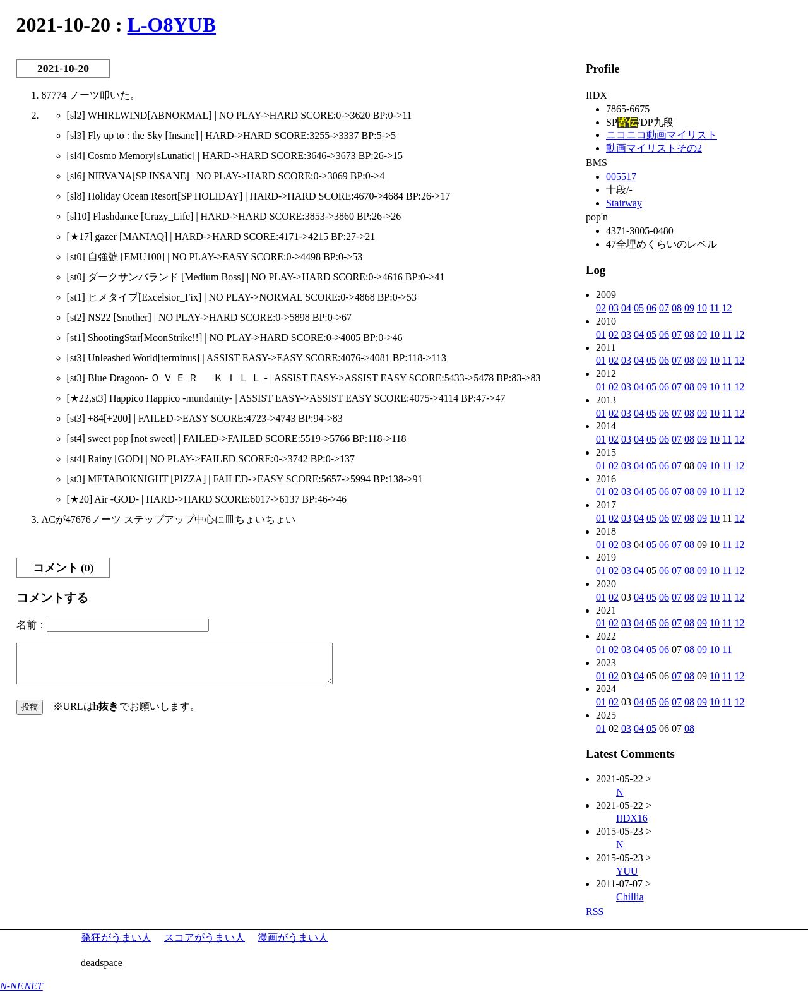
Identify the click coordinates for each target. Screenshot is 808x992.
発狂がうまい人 (116, 937)
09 (689, 307)
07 (664, 307)
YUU (627, 871)
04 (626, 307)
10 (702, 307)
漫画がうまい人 (293, 937)
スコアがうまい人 (204, 937)
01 (601, 334)
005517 (621, 176)
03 (614, 307)
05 (639, 307)
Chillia (630, 897)
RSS (594, 911)
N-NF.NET (21, 986)
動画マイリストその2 (654, 148)
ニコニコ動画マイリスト (661, 134)
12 (727, 307)
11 (714, 307)
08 (677, 307)
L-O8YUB (172, 24)
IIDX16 (632, 818)
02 (601, 307)
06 (651, 307)
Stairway (624, 203)
